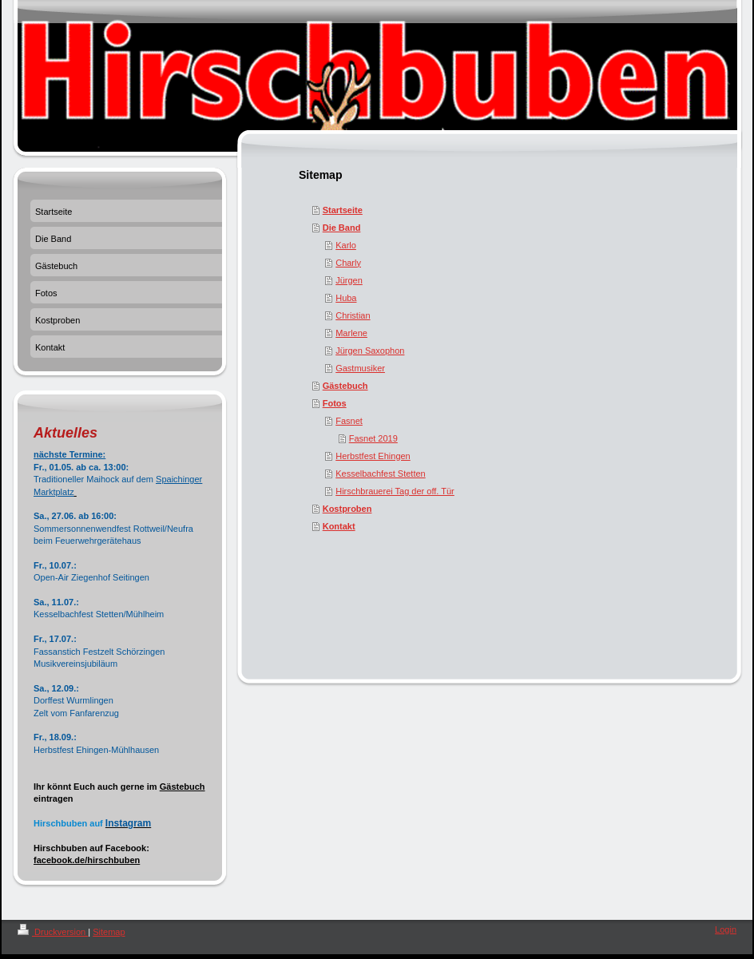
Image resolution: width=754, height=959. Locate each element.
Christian (352, 315)
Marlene (351, 333)
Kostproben (347, 508)
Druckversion (53, 932)
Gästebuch (345, 385)
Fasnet (349, 421)
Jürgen (349, 280)
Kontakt (339, 526)
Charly (348, 262)
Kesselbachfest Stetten (380, 473)
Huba (345, 298)
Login (725, 929)
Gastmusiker (360, 368)
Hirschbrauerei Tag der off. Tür (394, 491)
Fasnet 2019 (373, 438)
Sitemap (109, 932)
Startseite (343, 210)
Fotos (335, 403)
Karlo (345, 245)
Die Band (342, 227)
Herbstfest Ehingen (373, 456)
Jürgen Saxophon (369, 350)
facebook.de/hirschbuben (87, 860)
